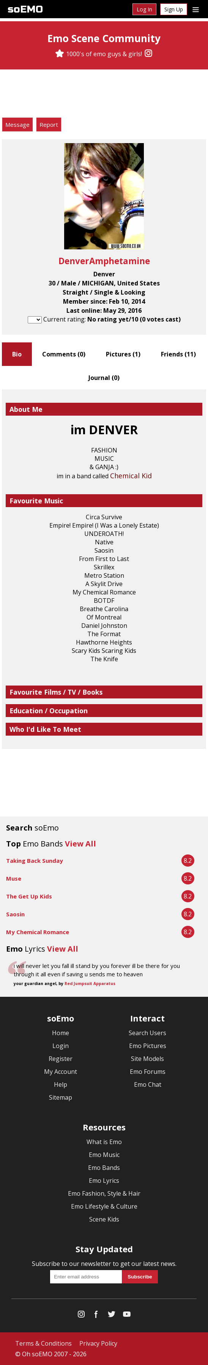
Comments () (63, 354)
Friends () (178, 354)
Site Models (147, 1058)
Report (48, 124)
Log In (144, 9)
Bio (17, 354)
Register (60, 1058)
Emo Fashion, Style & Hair (104, 1193)
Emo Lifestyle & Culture (104, 1206)
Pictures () (123, 354)
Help (60, 1084)
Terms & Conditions (43, 1343)
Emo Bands (104, 1167)
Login (60, 1046)
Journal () (104, 378)
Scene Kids (104, 1219)
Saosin (15, 914)
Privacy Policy (98, 1343)
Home (60, 1033)
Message (17, 124)
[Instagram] (148, 54)
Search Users (147, 1033)
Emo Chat (147, 1084)
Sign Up (173, 9)
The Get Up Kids (29, 896)
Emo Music (104, 1155)
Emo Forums (147, 1071)
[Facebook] (96, 1316)
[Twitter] (111, 1316)
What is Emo (104, 1142)
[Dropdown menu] (195, 9)
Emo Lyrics (104, 1180)
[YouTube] (126, 1316)
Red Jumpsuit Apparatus (90, 983)
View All (80, 844)
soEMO (25, 9)
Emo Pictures (147, 1046)
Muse (13, 878)
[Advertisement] (104, 94)
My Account (60, 1071)
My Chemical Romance (37, 932)
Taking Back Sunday (34, 860)
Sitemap (60, 1097)
